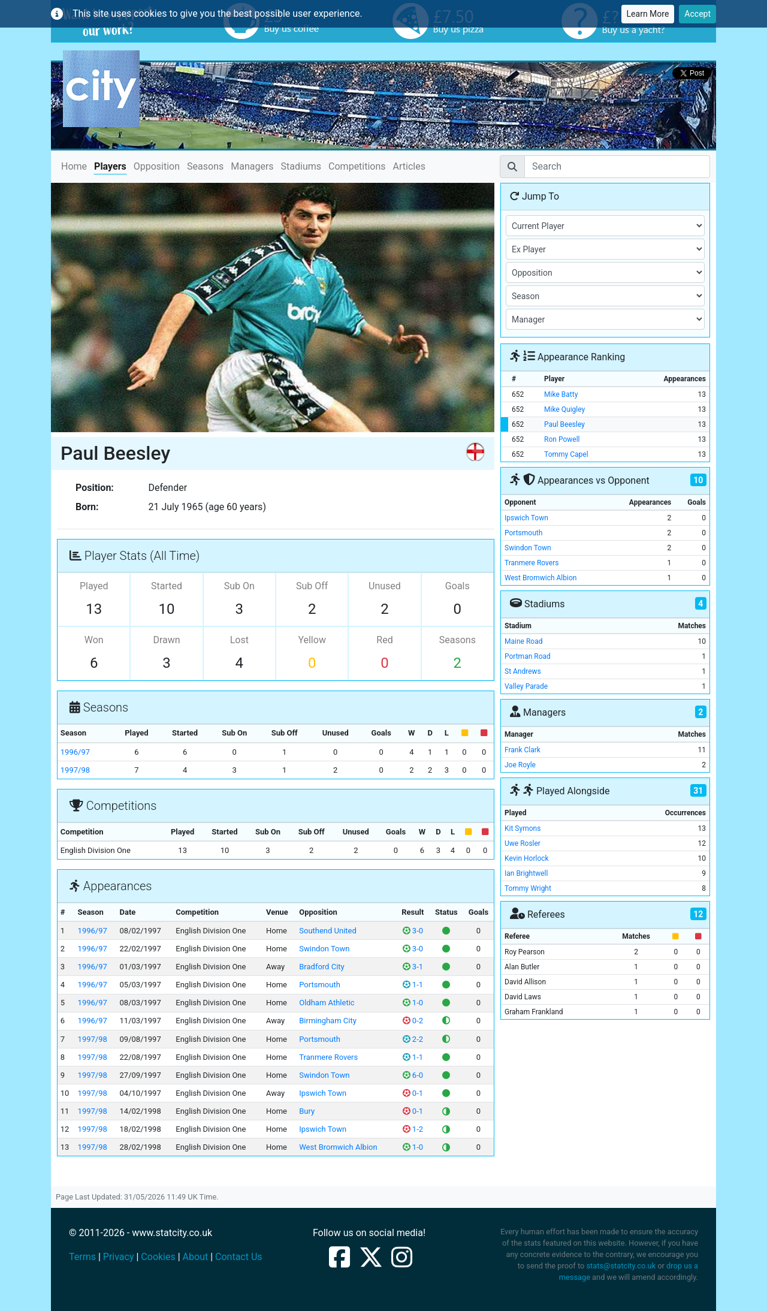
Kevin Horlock (527, 858)
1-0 (413, 1002)
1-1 (413, 984)
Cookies (158, 1256)
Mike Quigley (564, 409)
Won (94, 640)
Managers (252, 166)
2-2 (413, 1039)
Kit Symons (522, 828)
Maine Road (523, 641)
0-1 (413, 1093)
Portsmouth (319, 984)
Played (94, 586)
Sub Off (312, 586)
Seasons (205, 166)
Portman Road (528, 656)
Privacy (118, 1256)
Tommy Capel (566, 454)
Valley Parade (526, 686)
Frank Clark (522, 750)
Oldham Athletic (326, 1002)
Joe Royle (520, 765)
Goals (457, 586)
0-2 (413, 1020)
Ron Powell (561, 439)
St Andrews (523, 671)
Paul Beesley (564, 424)
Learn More (648, 14)
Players (110, 166)
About (196, 1256)
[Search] (617, 166)
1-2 (413, 1129)
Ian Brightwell (526, 873)
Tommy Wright (528, 888)
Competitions (357, 166)
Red (384, 640)
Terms (82, 1256)
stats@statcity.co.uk (621, 1265)
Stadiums (301, 166)
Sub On (239, 586)
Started (166, 586)
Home (74, 165)
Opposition (157, 166)
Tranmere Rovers (328, 1057)
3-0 (413, 930)
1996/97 (75, 752)
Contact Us (238, 1256)
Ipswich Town (322, 1093)
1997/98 (75, 769)
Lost (239, 640)
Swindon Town (324, 948)
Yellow (312, 640)
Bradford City (321, 966)
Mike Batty (561, 394)
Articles (409, 166)
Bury (307, 1111)
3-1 (413, 966)
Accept (697, 14)
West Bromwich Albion (338, 1147)
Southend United (328, 930)
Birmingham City (328, 1020)
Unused (385, 586)
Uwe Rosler (522, 843)
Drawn (166, 640)
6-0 (413, 1075)
